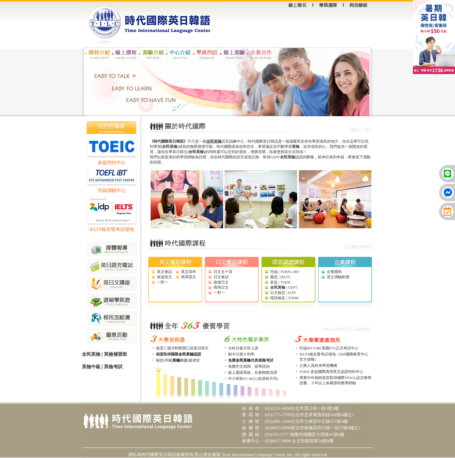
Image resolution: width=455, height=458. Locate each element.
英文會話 (164, 272)
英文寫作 (188, 272)
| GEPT (283, 287)
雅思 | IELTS (280, 277)
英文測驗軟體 (338, 277)
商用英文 (188, 277)
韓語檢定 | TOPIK (284, 298)
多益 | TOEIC (280, 282)
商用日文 (221, 287)
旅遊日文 (221, 282)
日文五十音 (223, 272)
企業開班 (334, 272)
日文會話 (221, 277)
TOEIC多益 (308, 371)
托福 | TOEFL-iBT (284, 272)
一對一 (162, 282)
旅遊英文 (164, 277)
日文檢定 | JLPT (283, 292)
